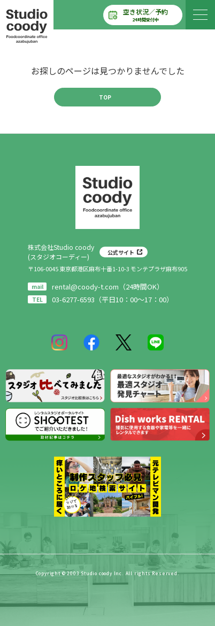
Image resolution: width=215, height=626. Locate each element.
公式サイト (120, 252)
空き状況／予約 (145, 15)
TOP (105, 97)
